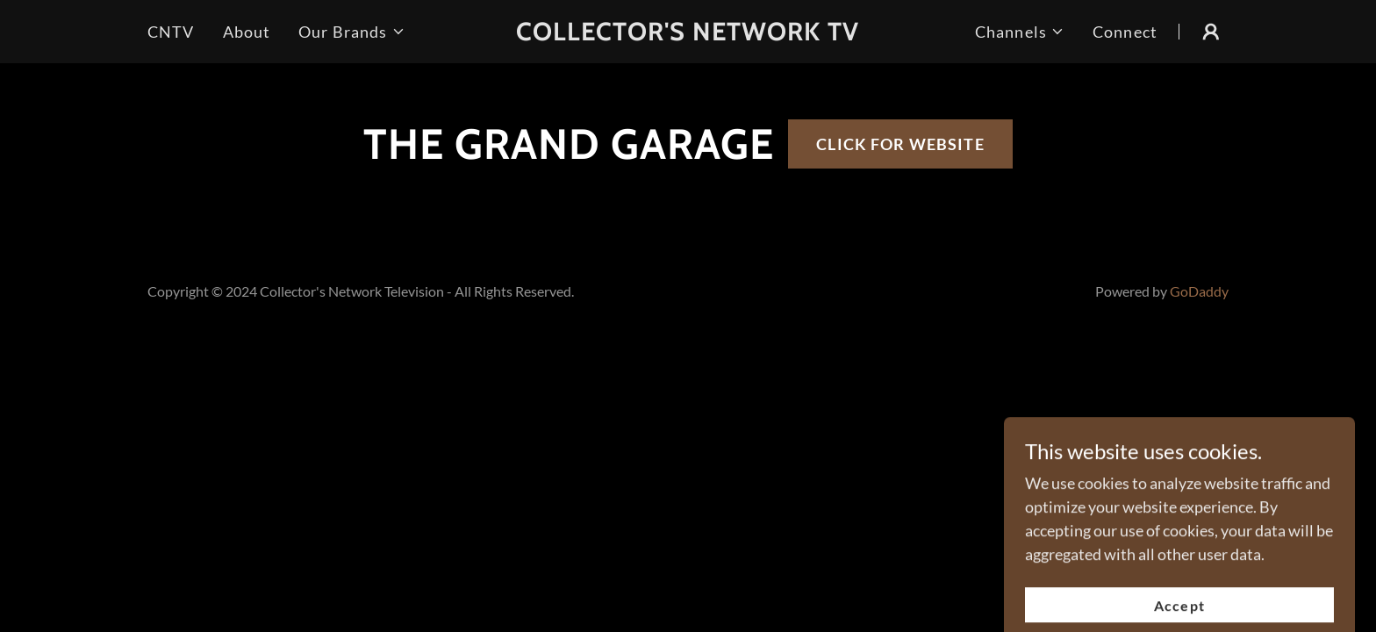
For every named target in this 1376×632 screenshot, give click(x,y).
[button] (351, 32)
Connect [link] (1125, 31)
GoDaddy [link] (1199, 291)
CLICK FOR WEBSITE (900, 144)
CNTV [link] (171, 31)
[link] (688, 34)
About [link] (247, 31)
